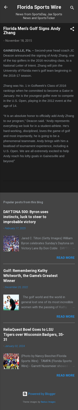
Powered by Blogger (39, 394)
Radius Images (48, 402)
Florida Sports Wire (39, 7)
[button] (72, 29)
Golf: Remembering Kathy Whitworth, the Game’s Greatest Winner (30, 275)
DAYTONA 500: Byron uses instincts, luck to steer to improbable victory (25, 217)
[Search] (72, 8)
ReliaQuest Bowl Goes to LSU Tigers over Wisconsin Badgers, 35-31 (33, 334)
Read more (66, 258)
